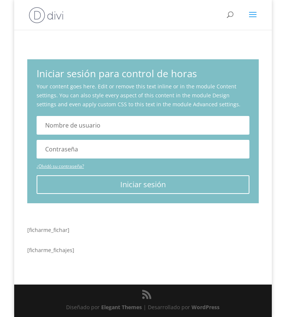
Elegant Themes (121, 307)
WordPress (206, 307)
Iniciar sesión (143, 184)
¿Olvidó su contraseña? (60, 166)
